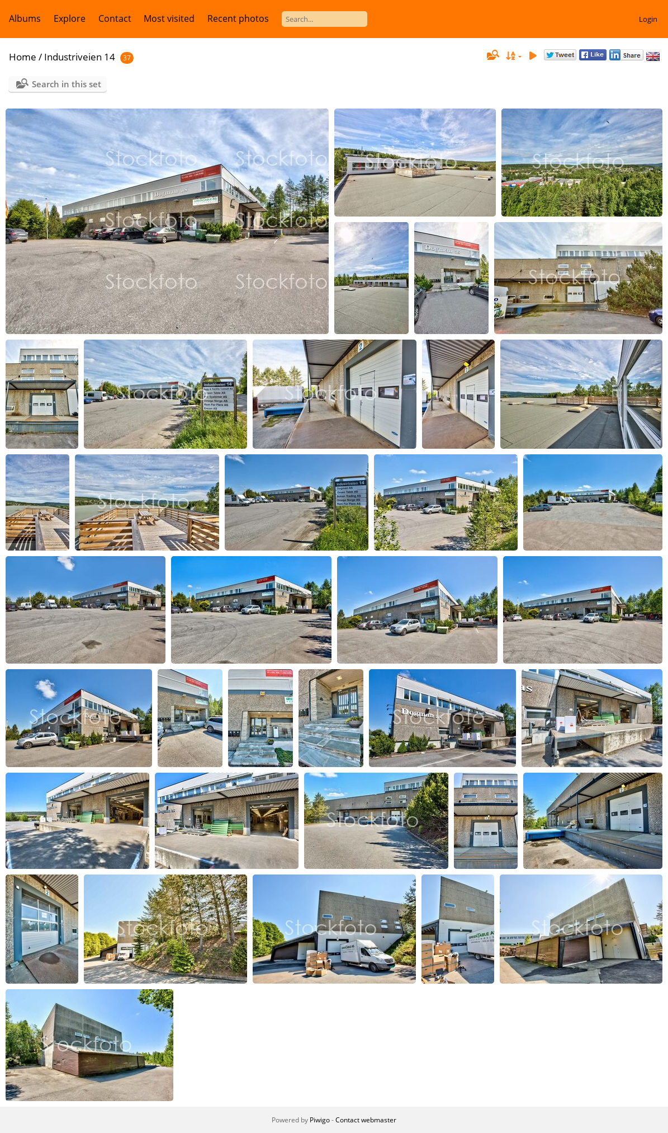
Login (648, 19)
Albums (25, 18)
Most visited (169, 18)
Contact (114, 18)
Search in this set (66, 84)
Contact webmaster (365, 1120)
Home (22, 56)
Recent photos (238, 18)
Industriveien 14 (79, 56)
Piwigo (320, 1120)
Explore (70, 18)
